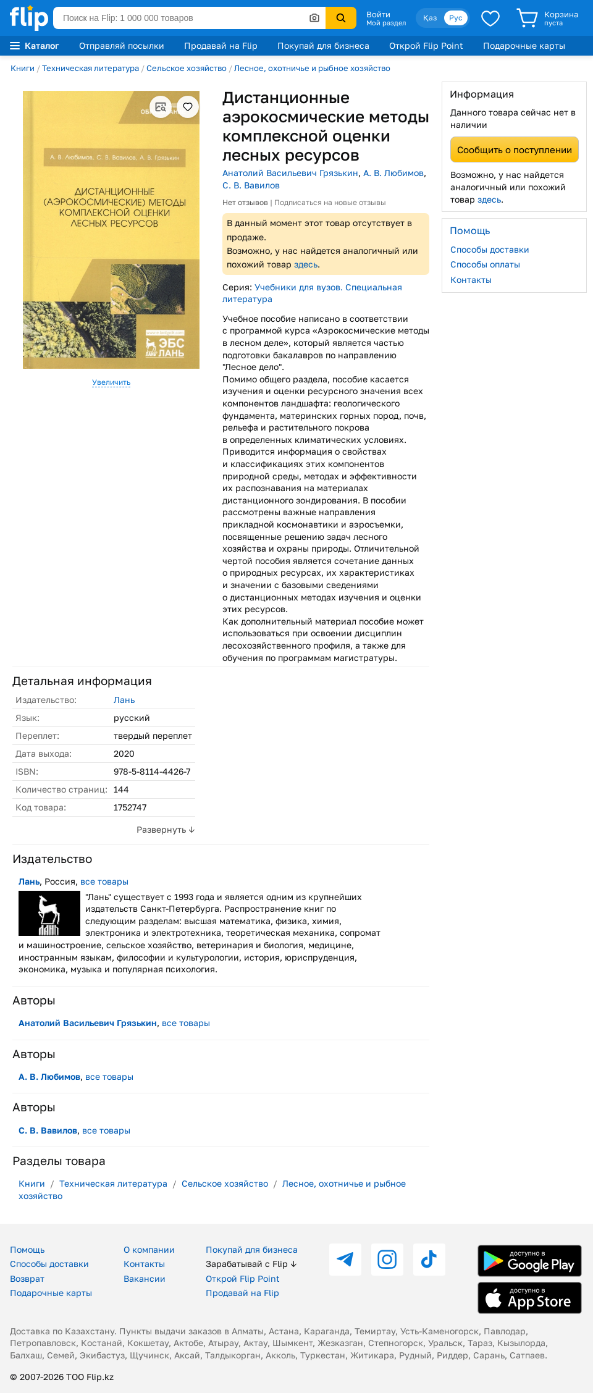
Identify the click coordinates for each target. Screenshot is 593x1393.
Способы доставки (489, 249)
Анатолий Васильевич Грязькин (290, 172)
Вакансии (145, 1278)
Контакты (471, 279)
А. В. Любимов (393, 172)
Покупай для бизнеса (323, 45)
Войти (378, 14)
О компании (149, 1249)
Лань (124, 699)
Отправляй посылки (121, 45)
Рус (456, 17)
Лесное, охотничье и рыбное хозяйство (312, 68)
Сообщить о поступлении (514, 149)
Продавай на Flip (221, 45)
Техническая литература (90, 68)
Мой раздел (386, 23)
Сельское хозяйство (186, 68)
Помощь (27, 1249)
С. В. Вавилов (251, 185)
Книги (23, 68)
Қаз (430, 17)
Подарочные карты (524, 45)
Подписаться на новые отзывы (330, 202)
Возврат (27, 1278)
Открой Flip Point (426, 45)
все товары (104, 881)
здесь (306, 264)
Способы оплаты (485, 264)
